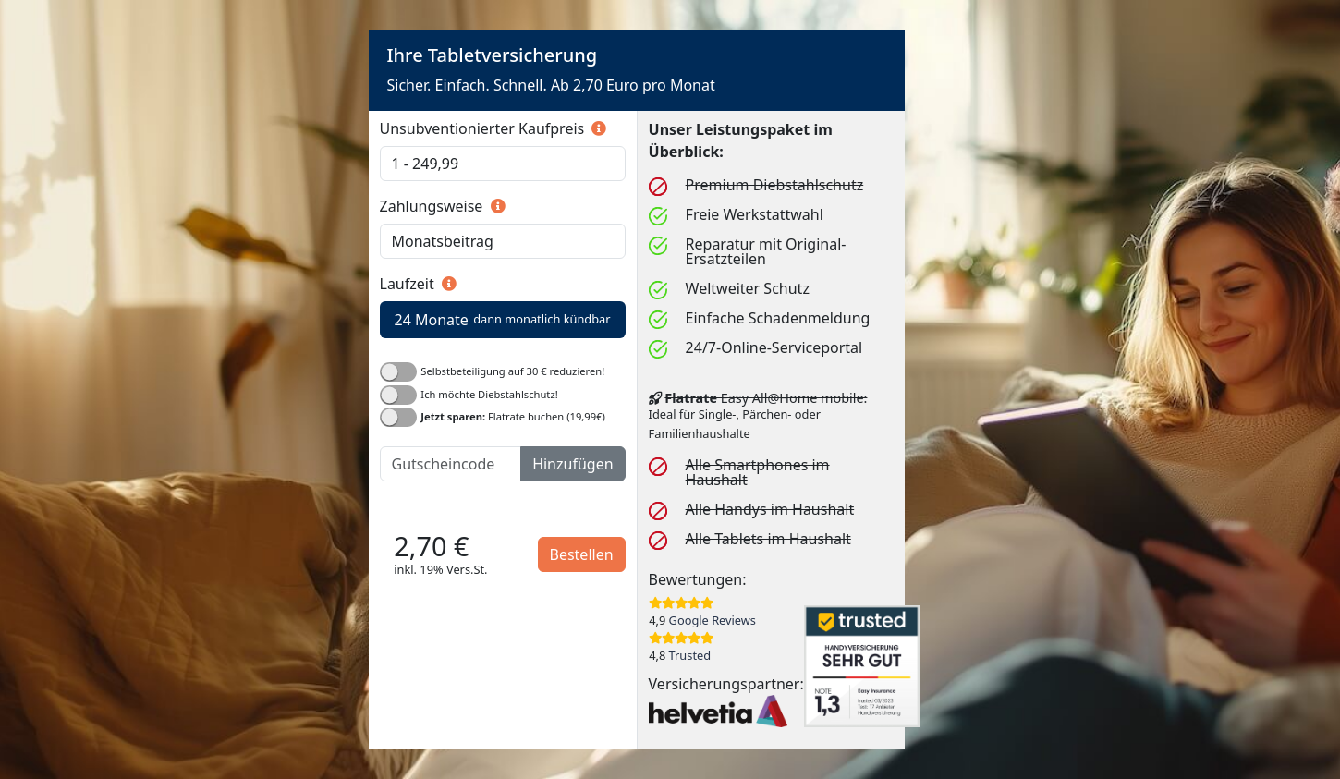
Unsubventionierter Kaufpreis (493, 128)
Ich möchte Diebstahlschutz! (488, 393)
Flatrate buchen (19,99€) (512, 416)
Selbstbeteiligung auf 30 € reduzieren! (512, 371)
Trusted (690, 655)
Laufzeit (418, 284)
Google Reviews (712, 620)
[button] (597, 128)
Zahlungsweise (443, 206)
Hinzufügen (572, 464)
